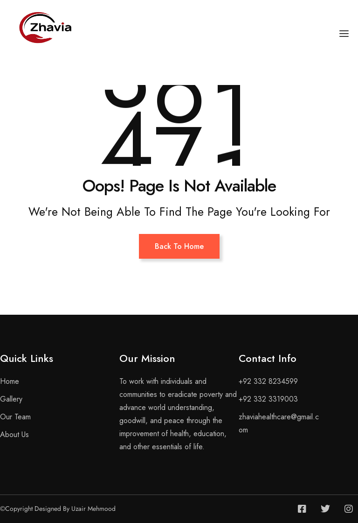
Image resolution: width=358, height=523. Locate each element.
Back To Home (179, 246)
